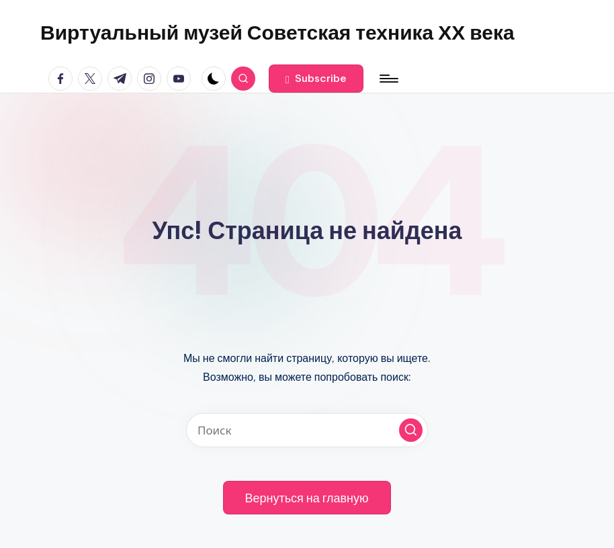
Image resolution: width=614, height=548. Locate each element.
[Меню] (388, 78)
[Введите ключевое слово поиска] (307, 430)
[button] (316, 78)
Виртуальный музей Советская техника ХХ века (277, 32)
